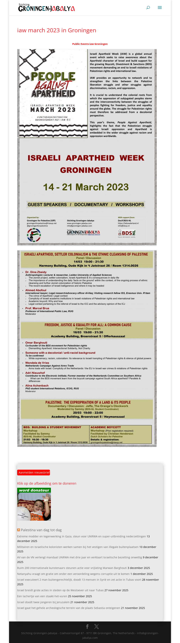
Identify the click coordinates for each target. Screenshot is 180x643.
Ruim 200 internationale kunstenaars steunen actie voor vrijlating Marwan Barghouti (72, 568)
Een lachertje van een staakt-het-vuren (42, 596)
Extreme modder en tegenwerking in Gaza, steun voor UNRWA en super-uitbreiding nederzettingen (81, 536)
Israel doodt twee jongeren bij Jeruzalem (43, 602)
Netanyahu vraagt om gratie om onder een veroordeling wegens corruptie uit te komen (73, 574)
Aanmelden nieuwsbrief (34, 472)
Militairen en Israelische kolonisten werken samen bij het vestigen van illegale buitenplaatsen (78, 547)
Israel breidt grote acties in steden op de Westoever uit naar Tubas (60, 590)
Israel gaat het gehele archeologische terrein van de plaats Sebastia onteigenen (68, 608)
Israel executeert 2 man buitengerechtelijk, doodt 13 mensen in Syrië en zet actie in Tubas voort (79, 579)
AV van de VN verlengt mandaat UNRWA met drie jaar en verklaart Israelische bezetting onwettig (79, 557)
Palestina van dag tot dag (41, 530)
